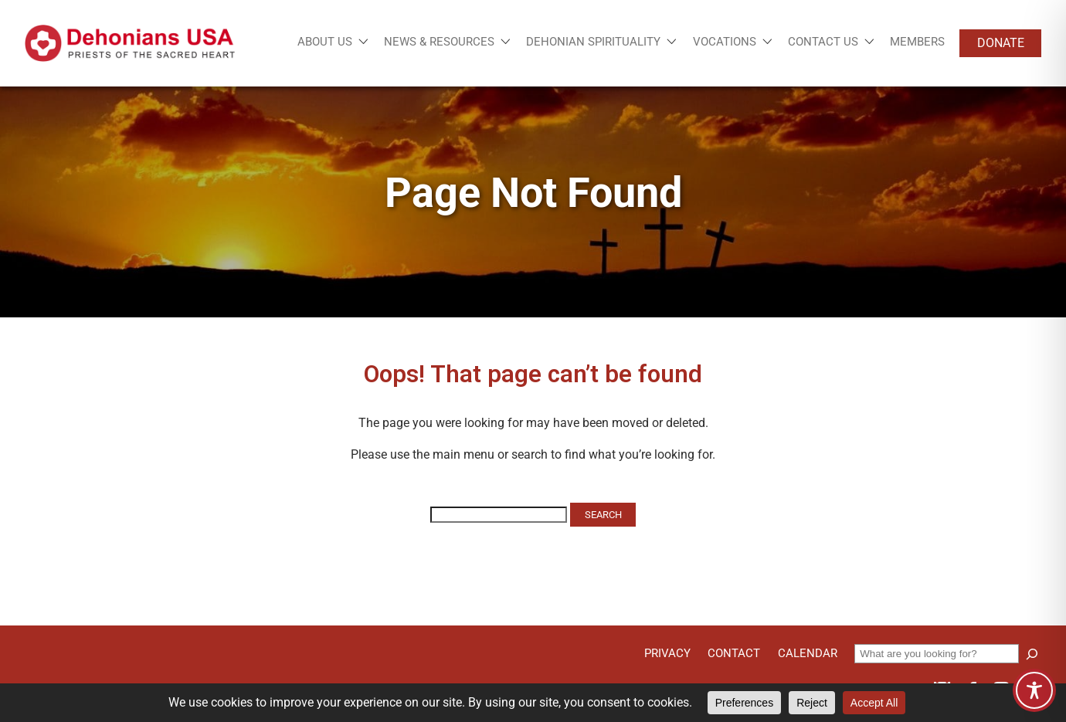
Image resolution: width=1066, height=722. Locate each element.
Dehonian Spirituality (593, 42)
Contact (734, 653)
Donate (1000, 43)
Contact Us (823, 42)
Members (917, 42)
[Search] (1032, 654)
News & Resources (439, 42)
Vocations (724, 42)
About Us (324, 42)
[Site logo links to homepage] (130, 43)
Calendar (807, 653)
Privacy (667, 653)
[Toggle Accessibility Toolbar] (1034, 690)
